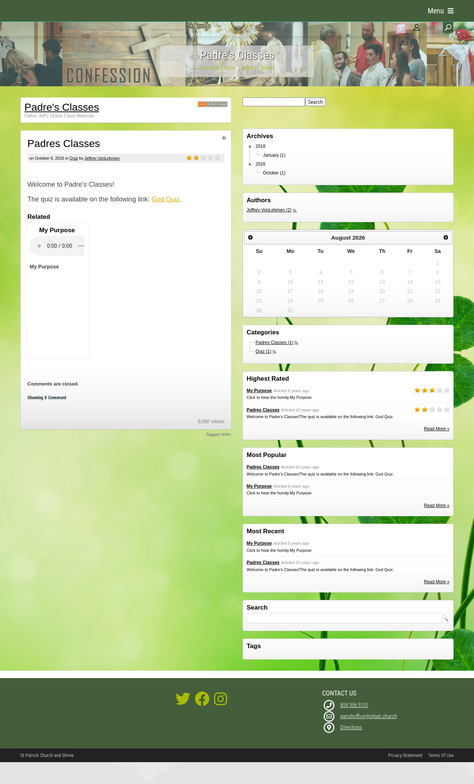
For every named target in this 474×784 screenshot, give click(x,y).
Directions (351, 748)
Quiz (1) (263, 373)
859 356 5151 (354, 726)
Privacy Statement (405, 776)
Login (429, 27)
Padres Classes (263, 431)
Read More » (437, 450)
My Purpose (259, 412)
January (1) (274, 176)
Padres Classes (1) (274, 364)
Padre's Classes (61, 128)
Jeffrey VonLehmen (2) (269, 231)
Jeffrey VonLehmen (102, 179)
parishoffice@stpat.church (368, 737)
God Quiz (165, 220)
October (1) (274, 194)
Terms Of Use (441, 776)
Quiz (74, 179)
